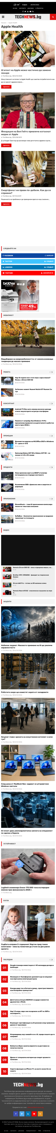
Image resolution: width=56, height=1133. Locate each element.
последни (8, 960)
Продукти (7, 467)
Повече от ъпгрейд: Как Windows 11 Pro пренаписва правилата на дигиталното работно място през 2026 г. (34, 423)
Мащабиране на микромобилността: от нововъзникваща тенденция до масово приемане (27, 360)
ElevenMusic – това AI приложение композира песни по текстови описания (33, 505)
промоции (8, 436)
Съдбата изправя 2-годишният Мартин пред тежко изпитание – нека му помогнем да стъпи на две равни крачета (25, 946)
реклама (31, 8)
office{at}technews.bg (35, 1107)
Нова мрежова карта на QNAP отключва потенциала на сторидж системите (31, 474)
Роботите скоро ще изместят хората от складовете (24, 692)
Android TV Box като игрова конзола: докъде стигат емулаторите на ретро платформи (33, 410)
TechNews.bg (7, 76)
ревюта (6, 372)
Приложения (9, 499)
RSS (39, 1131)
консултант (8, 403)
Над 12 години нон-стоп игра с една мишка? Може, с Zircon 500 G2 (32, 379)
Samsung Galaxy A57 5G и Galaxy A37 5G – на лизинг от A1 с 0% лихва (32, 454)
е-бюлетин (39, 8)
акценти (7, 602)
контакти (22, 8)
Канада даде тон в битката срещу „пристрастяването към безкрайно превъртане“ (31, 989)
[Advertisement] (28, 226)
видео (6, 530)
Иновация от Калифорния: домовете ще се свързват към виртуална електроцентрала (31, 978)
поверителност (31, 1131)
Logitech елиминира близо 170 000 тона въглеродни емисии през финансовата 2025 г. (25, 888)
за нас (15, 8)
